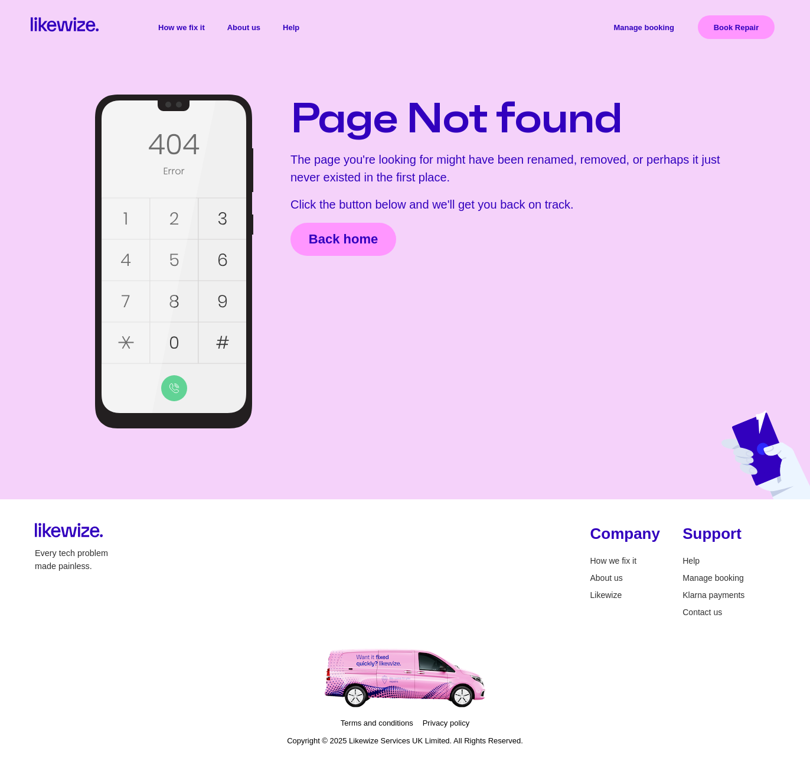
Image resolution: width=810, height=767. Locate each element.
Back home (343, 239)
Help (291, 27)
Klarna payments (713, 595)
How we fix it (181, 27)
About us (243, 27)
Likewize (606, 595)
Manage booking (643, 27)
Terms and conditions (377, 723)
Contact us (702, 612)
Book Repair (736, 27)
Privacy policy (446, 723)
